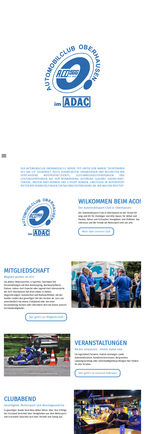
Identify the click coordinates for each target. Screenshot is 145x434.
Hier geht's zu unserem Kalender (97, 373)
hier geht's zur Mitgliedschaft (46, 317)
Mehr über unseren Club (96, 231)
